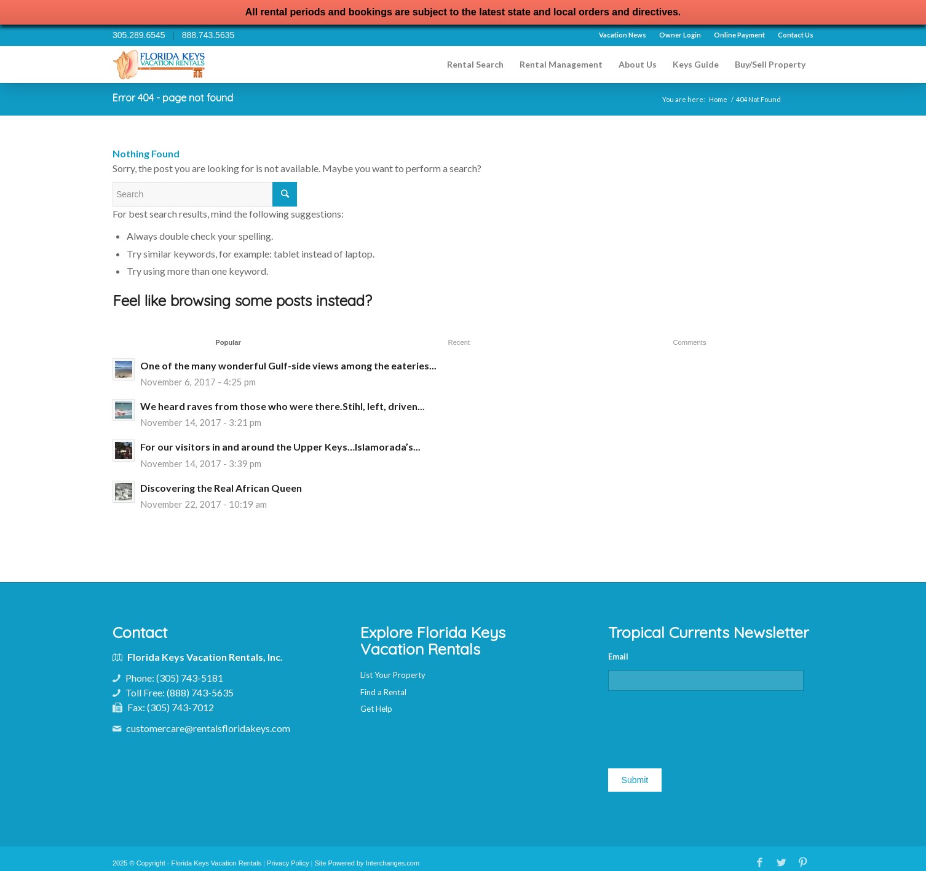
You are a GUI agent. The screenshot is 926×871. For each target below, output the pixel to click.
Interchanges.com (392, 863)
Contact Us (795, 35)
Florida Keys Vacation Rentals (217, 863)
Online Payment (739, 35)
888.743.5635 (208, 35)
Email (618, 656)
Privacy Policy (288, 863)
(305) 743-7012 (180, 707)
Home (718, 99)
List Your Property (392, 675)
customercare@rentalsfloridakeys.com (208, 728)
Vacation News (622, 35)
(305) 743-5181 (189, 678)
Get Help (376, 709)
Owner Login (680, 35)
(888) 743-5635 (200, 692)
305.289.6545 (139, 35)
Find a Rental (383, 692)
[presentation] (701, 725)
